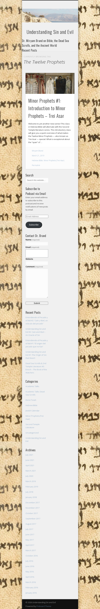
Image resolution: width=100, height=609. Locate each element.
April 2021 (30, 465)
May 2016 (30, 571)
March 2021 (31, 470)
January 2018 (31, 497)
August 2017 (31, 524)
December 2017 (33, 502)
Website (29, 259)
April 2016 (30, 577)
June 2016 (30, 566)
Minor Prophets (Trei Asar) (54, 160)
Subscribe (34, 225)
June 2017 (30, 534)
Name (33, 239)
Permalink (36, 165)
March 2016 (31, 582)
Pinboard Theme (43, 606)
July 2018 (29, 492)
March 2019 (31, 481)
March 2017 (31, 550)
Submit (37, 303)
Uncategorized (32, 432)
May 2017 (30, 539)
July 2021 (29, 454)
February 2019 (32, 486)
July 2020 (29, 476)
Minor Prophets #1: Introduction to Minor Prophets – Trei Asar (47, 108)
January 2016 (31, 592)
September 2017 (33, 518)
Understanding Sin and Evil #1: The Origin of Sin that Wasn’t (36, 355)
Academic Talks (32, 386)
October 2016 (32, 555)
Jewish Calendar (32, 410)
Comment (34, 266)
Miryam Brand (37, 150)
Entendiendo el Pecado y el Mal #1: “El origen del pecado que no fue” (37, 343)
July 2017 (29, 529)
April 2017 (30, 545)
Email (32, 247)
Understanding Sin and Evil (50, 31)
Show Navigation (67, 26)
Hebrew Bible (37, 160)
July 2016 (29, 561)
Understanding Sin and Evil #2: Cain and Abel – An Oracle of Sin (36, 332)
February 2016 (32, 587)
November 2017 (32, 507)
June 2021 (30, 460)
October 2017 (32, 513)
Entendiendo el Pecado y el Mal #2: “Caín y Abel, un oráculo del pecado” (37, 320)
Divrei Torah (31, 400)
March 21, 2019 (38, 155)
